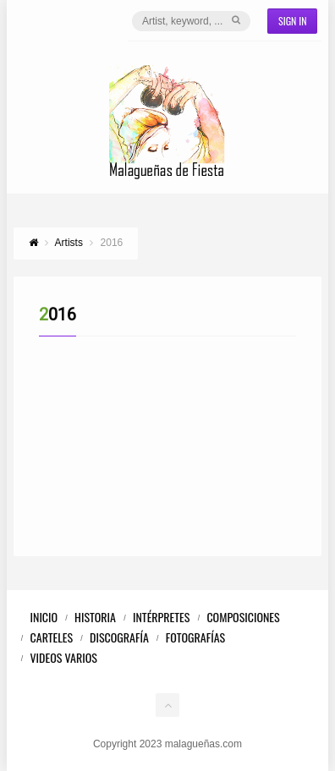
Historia (95, 617)
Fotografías (195, 637)
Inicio (44, 617)
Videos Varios (63, 657)
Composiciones (242, 617)
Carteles (52, 637)
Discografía (119, 637)
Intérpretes (161, 617)
